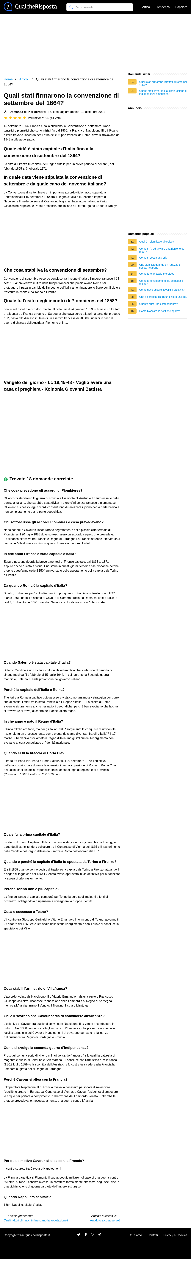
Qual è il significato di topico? (156, 241)
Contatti (153, 1235)
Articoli (146, 7)
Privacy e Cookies (175, 1235)
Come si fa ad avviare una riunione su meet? (161, 250)
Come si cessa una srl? (153, 257)
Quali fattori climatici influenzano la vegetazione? (36, 1220)
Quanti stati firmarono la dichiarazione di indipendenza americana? (163, 92)
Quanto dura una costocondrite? (158, 303)
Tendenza (163, 7)
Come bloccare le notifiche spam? (159, 311)
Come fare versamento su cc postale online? (161, 282)
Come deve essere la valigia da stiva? (161, 289)
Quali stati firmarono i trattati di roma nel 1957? (163, 83)
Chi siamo (135, 1235)
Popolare (181, 7)
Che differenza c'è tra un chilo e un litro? (163, 296)
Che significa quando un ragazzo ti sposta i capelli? (160, 266)
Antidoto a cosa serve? (105, 1220)
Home (8, 79)
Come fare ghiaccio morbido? (156, 273)
